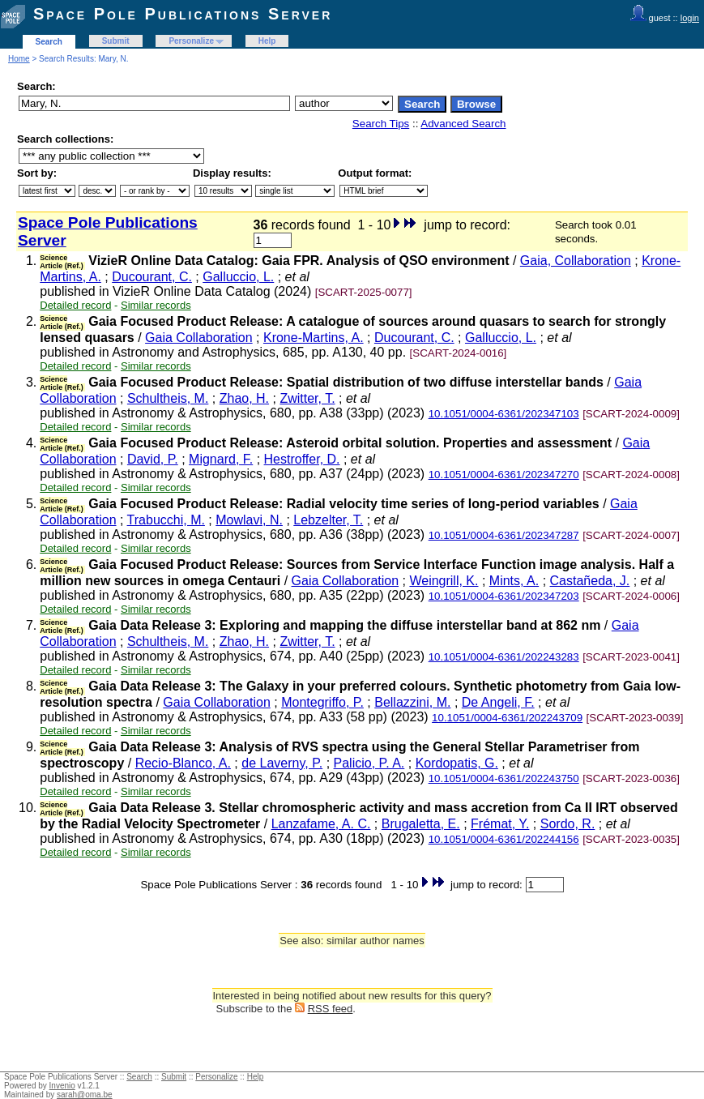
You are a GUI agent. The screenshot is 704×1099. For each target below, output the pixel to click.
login (690, 18)
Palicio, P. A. (369, 763)
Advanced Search (463, 124)
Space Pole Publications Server (182, 14)
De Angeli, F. (498, 702)
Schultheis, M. (167, 398)
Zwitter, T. (307, 398)
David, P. (152, 459)
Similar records (156, 305)
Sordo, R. (567, 824)
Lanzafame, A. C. (321, 824)
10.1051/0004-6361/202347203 (504, 596)
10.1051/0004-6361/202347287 (504, 535)
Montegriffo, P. (322, 702)
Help (267, 40)
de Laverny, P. (281, 763)
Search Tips (380, 124)
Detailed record (75, 305)
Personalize (191, 40)
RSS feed (330, 1009)
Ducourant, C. (152, 277)
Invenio (62, 1085)
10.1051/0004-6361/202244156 (504, 839)
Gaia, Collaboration (575, 260)
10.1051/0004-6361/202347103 (504, 414)
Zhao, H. (244, 398)
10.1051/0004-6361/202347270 (504, 474)
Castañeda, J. (590, 581)
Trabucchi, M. (166, 520)
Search (49, 41)
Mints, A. (514, 581)
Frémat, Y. (500, 824)
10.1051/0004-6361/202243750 (504, 778)
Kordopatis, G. (457, 763)
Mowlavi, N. (249, 520)
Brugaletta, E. (421, 824)
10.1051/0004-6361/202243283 (504, 657)
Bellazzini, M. (412, 702)
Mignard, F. (221, 459)
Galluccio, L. (238, 277)
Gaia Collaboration (199, 337)
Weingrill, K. (443, 581)
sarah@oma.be (85, 1094)
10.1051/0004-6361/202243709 (507, 718)
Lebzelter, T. (328, 520)
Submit (116, 40)
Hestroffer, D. (302, 459)
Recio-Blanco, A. (183, 763)
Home (19, 58)
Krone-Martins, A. (313, 337)
